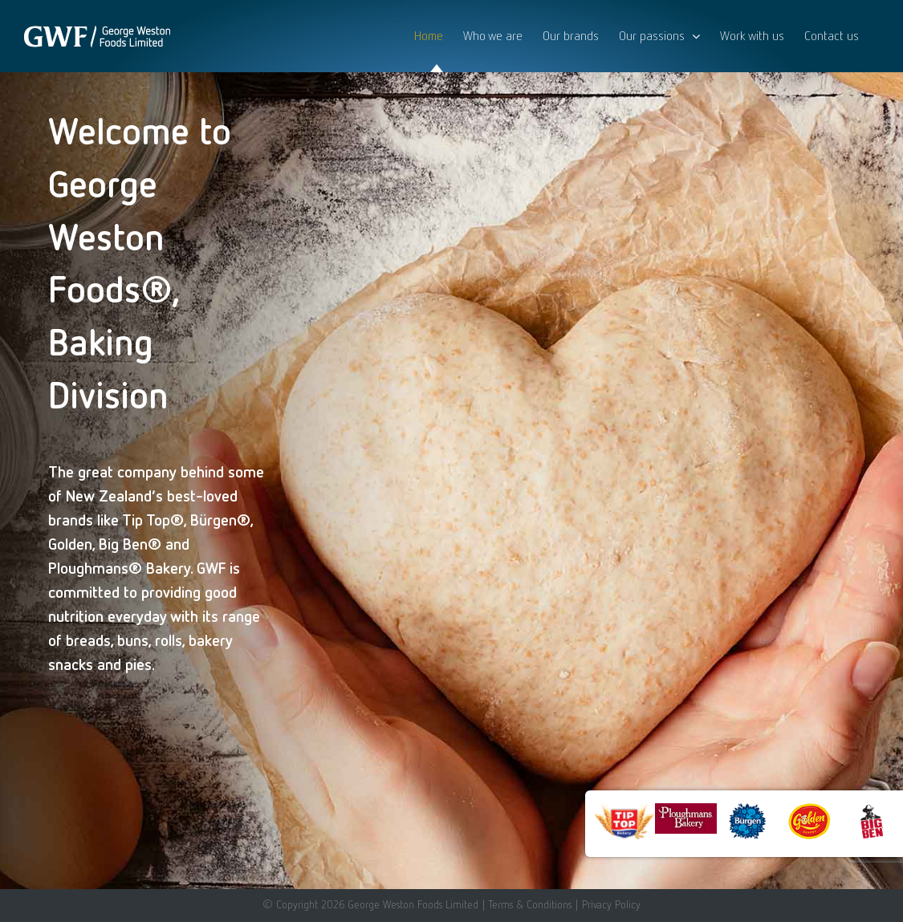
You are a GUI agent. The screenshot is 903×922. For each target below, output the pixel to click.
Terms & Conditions (529, 904)
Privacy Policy (611, 904)
